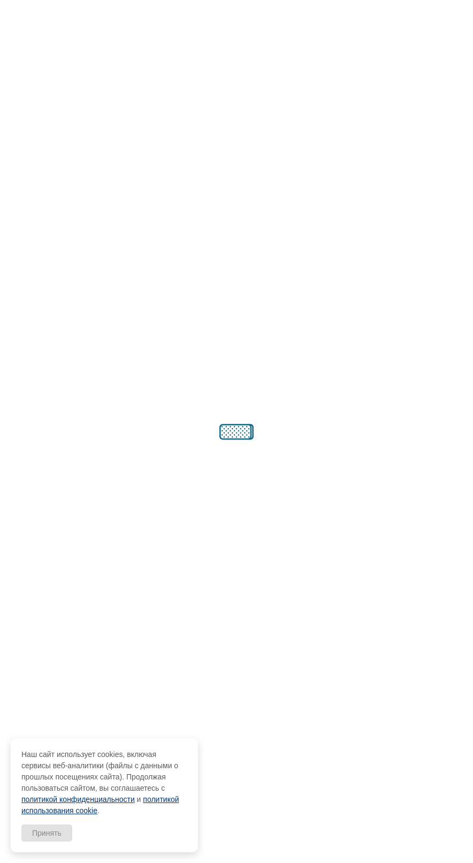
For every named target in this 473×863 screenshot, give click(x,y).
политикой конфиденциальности (78, 799)
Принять (47, 833)
